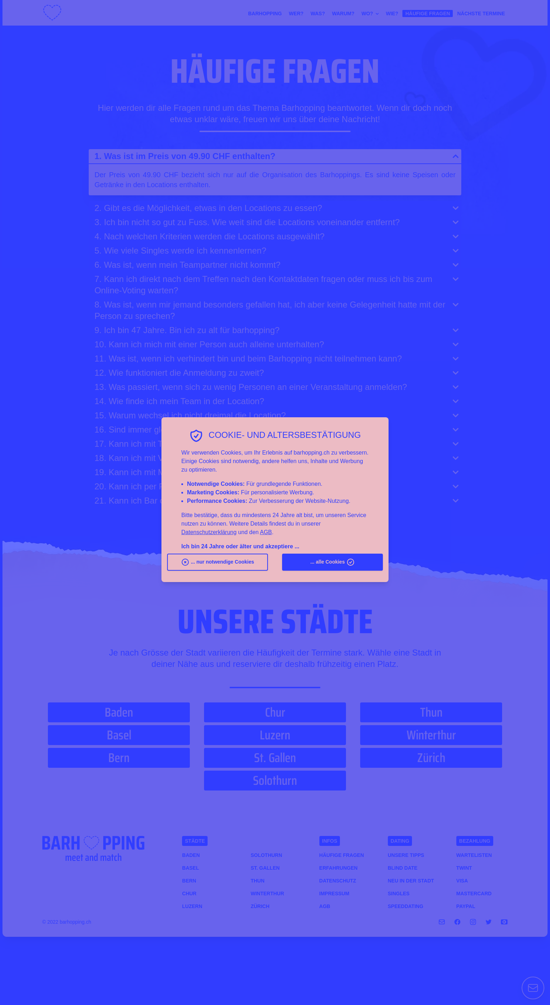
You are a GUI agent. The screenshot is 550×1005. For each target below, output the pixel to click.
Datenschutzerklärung (209, 532)
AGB (266, 532)
